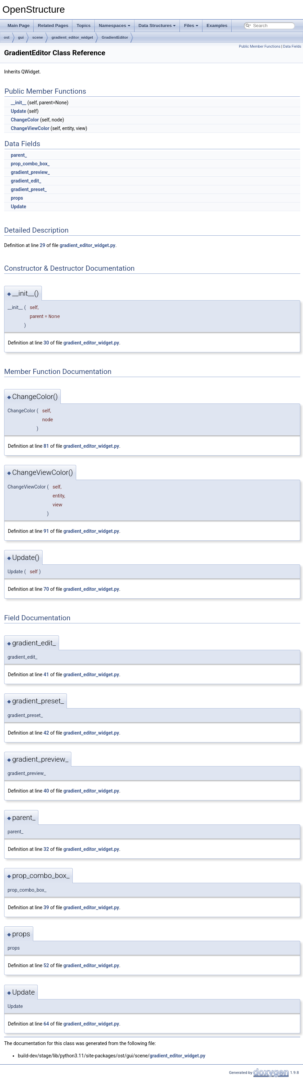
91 (46, 531)
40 (46, 791)
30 (46, 342)
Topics (84, 25)
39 (46, 907)
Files (191, 25)
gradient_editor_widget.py (87, 245)
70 (46, 589)
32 (46, 849)
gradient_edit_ (26, 181)
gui (21, 37)
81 (46, 446)
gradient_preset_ (29, 189)
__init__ (18, 102)
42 (46, 733)
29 (42, 245)
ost (7, 37)
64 (46, 1024)
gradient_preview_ (30, 172)
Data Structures (157, 25)
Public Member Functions (259, 46)
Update (18, 111)
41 (46, 674)
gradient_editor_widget (72, 37)
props (17, 198)
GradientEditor (115, 37)
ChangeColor (25, 119)
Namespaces (114, 25)
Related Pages (53, 25)
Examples (217, 25)
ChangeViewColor (30, 128)
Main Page (19, 25)
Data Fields (292, 46)
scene (37, 37)
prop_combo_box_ (30, 163)
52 (46, 965)
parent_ (19, 155)
